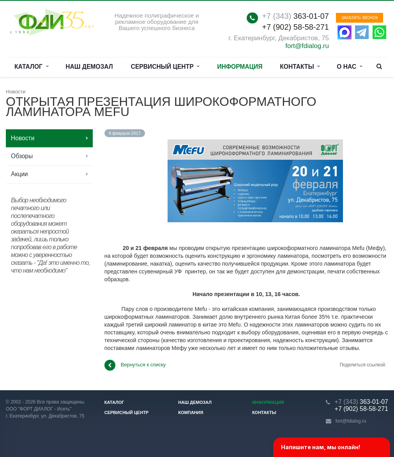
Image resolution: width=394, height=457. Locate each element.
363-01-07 (295, 16)
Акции (19, 174)
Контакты (300, 66)
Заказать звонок (359, 18)
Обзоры (22, 156)
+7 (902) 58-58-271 (295, 27)
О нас (349, 66)
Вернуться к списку (135, 365)
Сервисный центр (165, 66)
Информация (239, 66)
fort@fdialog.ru (307, 46)
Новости (22, 138)
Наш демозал (89, 66)
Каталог (31, 66)
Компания (190, 412)
